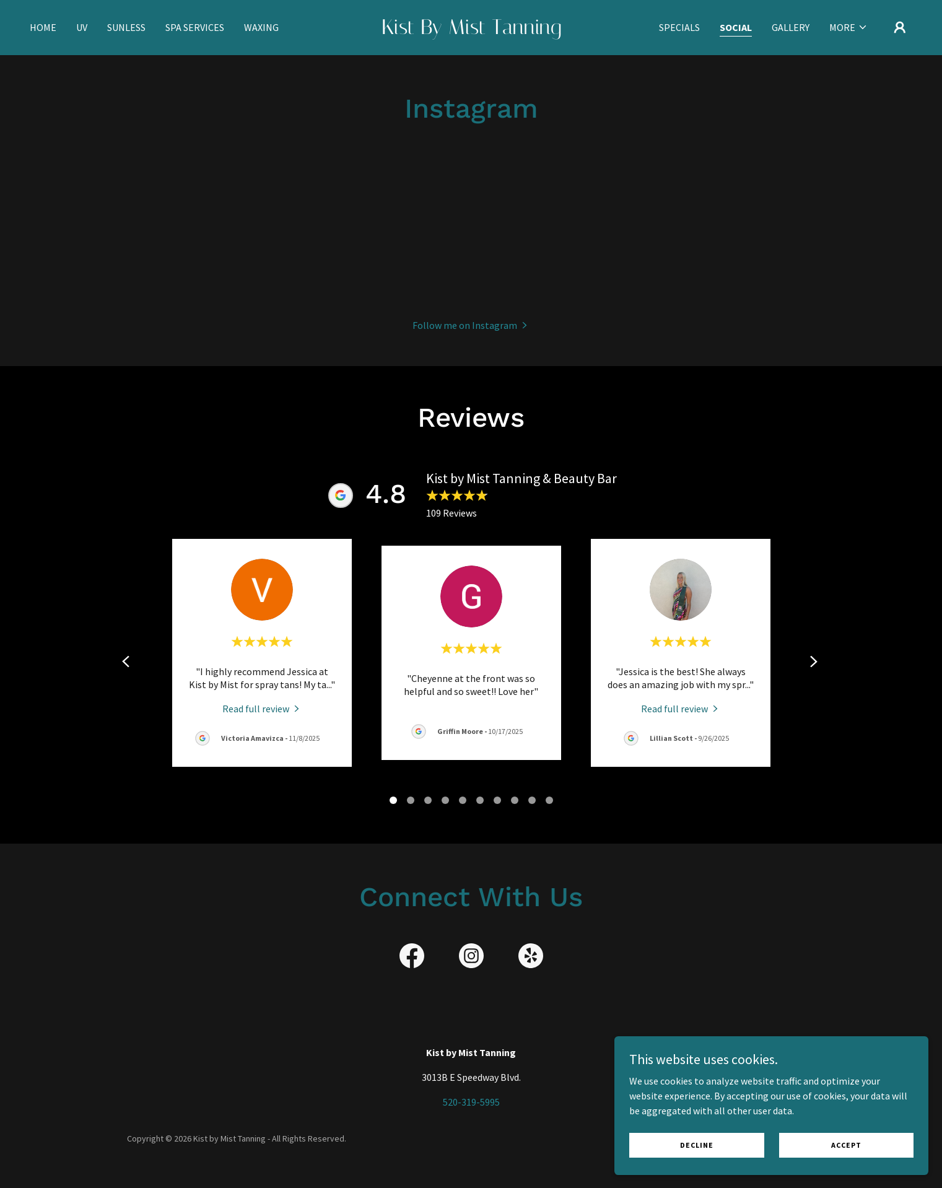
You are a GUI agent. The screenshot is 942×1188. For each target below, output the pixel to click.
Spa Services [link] (194, 27)
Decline (745, 1143)
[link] (471, 30)
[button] (848, 27)
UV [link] (81, 27)
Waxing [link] (261, 27)
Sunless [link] (126, 27)
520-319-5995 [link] (471, 1102)
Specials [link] (679, 27)
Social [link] (736, 27)
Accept (862, 1143)
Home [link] (43, 27)
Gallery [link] (790, 27)
